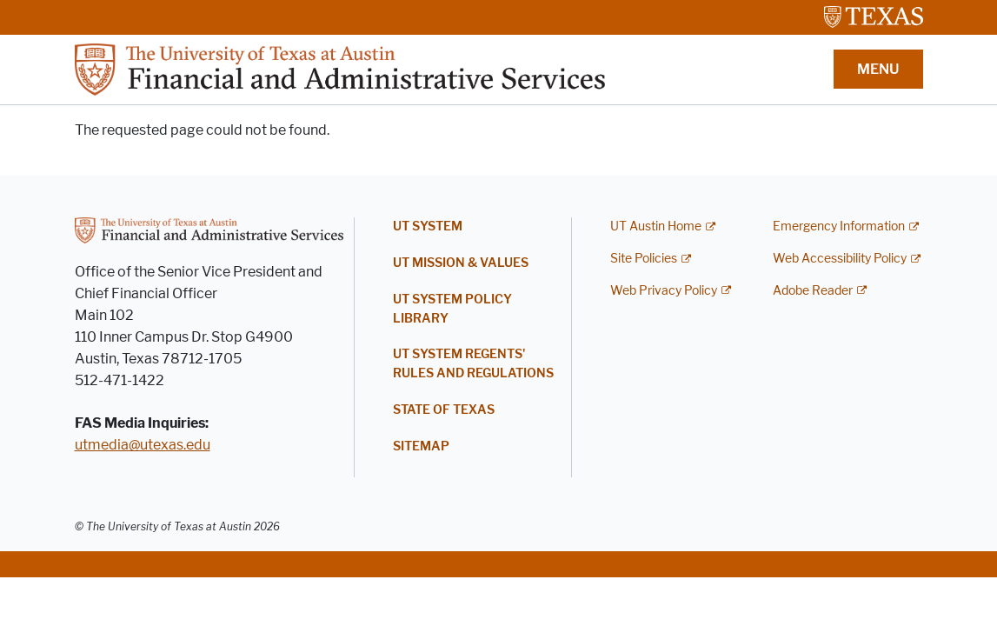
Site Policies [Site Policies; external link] (643, 258)
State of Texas (444, 410)
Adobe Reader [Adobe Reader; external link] (813, 290)
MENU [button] (878, 69)
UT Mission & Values (460, 263)
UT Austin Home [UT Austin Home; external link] (655, 226)
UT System (427, 226)
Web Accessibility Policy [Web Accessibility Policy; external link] (840, 258)
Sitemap (421, 446)
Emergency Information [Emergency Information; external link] (839, 226)
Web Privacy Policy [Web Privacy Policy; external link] (663, 290)
